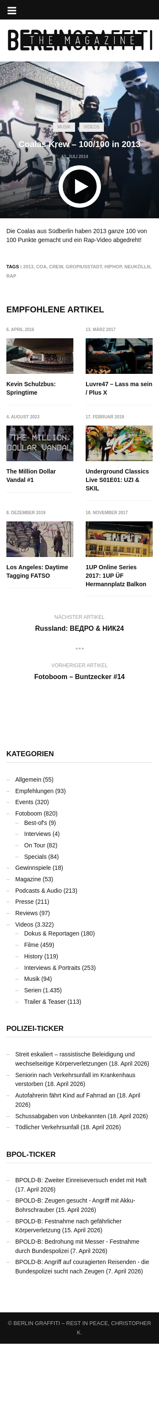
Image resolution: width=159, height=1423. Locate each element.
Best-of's (35, 902)
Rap (11, 275)
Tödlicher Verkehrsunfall (47, 1206)
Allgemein (28, 858)
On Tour (34, 924)
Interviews (37, 913)
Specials (35, 936)
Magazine (28, 958)
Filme (31, 1024)
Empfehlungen (34, 870)
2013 (28, 266)
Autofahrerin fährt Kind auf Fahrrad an (65, 1174)
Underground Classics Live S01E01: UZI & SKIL (38, 567)
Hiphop (113, 266)
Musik (64, 127)
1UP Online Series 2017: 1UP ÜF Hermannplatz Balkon (116, 655)
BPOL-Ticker (31, 1234)
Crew (56, 266)
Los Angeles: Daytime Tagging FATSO (117, 563)
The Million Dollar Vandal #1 (31, 476)
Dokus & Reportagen (51, 1013)
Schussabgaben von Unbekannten (60, 1195)
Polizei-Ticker (35, 1108)
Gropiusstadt (84, 266)
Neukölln (137, 266)
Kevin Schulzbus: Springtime (31, 388)
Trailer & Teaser (45, 1081)
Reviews (26, 992)
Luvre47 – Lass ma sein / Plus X (119, 388)
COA (41, 266)
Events (24, 881)
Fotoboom (28, 892)
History (33, 1035)
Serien (32, 1069)
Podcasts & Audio (38, 969)
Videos (92, 127)
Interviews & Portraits (52, 1047)
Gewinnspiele (33, 947)
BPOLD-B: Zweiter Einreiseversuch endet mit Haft (81, 1259)
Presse (24, 980)
